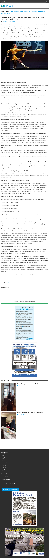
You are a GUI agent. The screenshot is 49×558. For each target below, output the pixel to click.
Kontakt (3, 477)
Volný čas (4, 465)
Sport (7, 11)
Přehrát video (21, 385)
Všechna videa (24, 441)
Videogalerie (4, 469)
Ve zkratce (4, 467)
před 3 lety (11, 21)
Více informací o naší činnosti (10, 489)
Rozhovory (4, 462)
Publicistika (4, 463)
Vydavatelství (5, 476)
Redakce (5, 21)
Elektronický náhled (6, 479)
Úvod (2, 11)
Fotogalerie (4, 470)
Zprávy (3, 457)
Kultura (3, 460)
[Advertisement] (24, 74)
